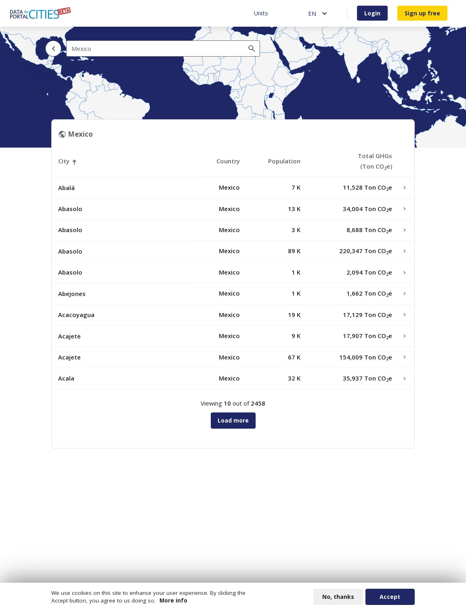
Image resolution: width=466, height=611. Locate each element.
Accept (390, 597)
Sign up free (422, 13)
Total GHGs (375, 161)
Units (261, 13)
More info (173, 601)
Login (372, 13)
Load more (233, 420)
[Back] (53, 48)
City (63, 161)
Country (228, 161)
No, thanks (338, 597)
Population (284, 161)
